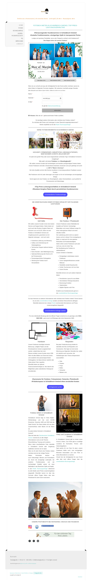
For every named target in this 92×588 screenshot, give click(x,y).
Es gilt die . (51, 115)
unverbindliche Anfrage (46, 310)
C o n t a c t (20, 53)
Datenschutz (17, 580)
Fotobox (20, 37)
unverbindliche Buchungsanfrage (65, 470)
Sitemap (30, 580)
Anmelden (80, 584)
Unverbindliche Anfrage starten (55, 320)
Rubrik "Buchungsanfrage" (63, 133)
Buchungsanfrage (18, 40)
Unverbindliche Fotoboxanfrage (55, 203)
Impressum (12, 580)
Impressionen (19, 50)
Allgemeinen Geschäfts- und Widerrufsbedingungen (28, 571)
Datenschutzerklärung (54, 115)
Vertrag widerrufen (38, 580)
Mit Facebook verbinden (47, 535)
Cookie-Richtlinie (24, 580)
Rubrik (54, 312)
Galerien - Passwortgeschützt (17, 43)
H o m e (21, 34)
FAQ (22, 47)
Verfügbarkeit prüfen (55, 396)
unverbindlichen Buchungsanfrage (68, 302)
